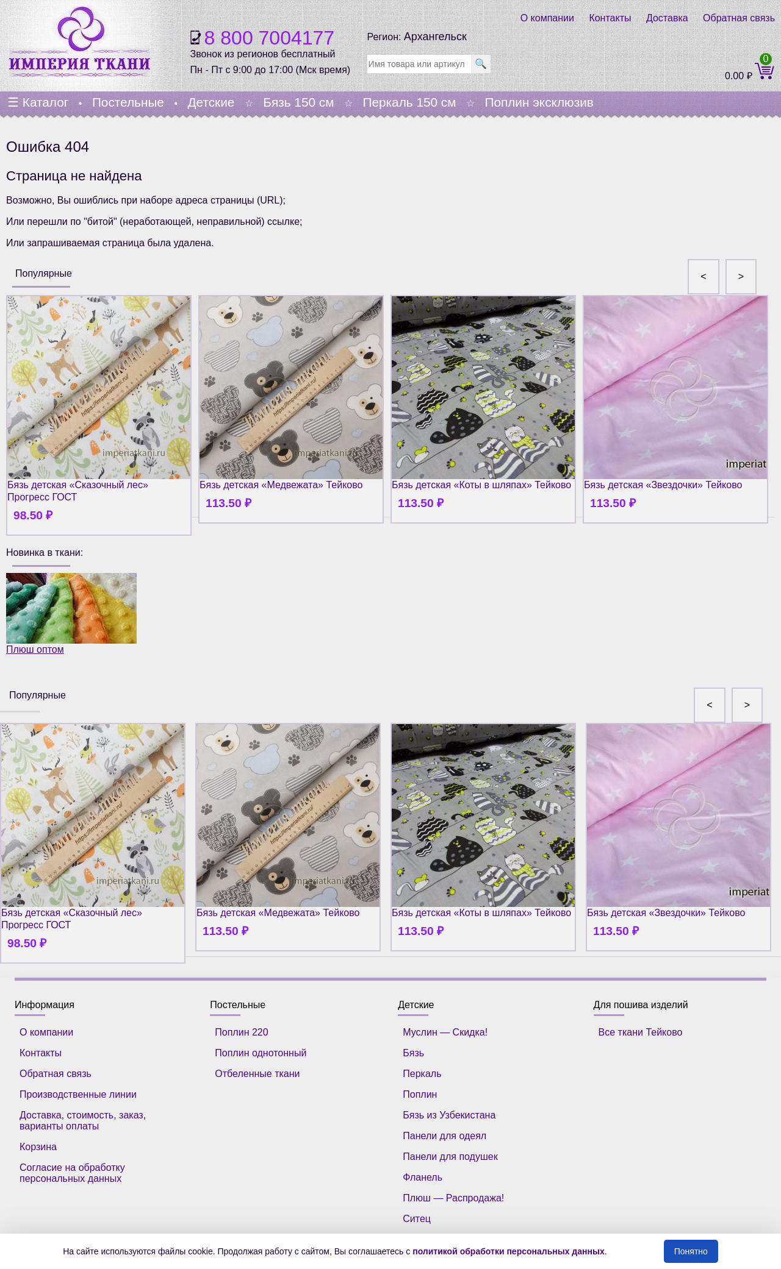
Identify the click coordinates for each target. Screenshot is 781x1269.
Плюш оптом (71, 614)
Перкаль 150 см (409, 102)
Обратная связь (739, 18)
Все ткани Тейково (641, 1032)
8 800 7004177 (269, 38)
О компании (547, 18)
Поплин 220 (241, 1032)
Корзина (38, 1147)
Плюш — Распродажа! (453, 1198)
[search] (419, 64)
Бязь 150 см (298, 102)
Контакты (610, 18)
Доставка (667, 18)
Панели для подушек (450, 1156)
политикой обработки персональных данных (508, 1251)
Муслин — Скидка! (445, 1032)
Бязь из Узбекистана (449, 1115)
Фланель (422, 1177)
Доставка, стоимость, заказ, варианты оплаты (83, 1120)
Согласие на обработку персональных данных (72, 1173)
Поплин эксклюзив (538, 102)
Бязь (413, 1053)
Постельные (128, 102)
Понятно (691, 1251)
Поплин (420, 1094)
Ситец (417, 1219)
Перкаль (422, 1073)
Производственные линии (78, 1094)
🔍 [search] (481, 64)
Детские (210, 102)
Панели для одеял (444, 1136)
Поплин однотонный (260, 1053)
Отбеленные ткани (257, 1073)
